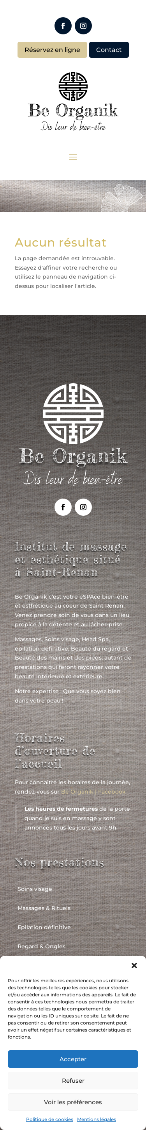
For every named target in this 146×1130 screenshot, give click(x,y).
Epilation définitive (44, 927)
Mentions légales (96, 1119)
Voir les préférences (73, 1102)
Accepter (73, 1059)
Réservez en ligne (52, 50)
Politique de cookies (49, 1119)
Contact (109, 50)
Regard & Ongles (41, 946)
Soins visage (35, 888)
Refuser (73, 1080)
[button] (134, 965)
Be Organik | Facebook (93, 791)
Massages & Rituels (44, 908)
